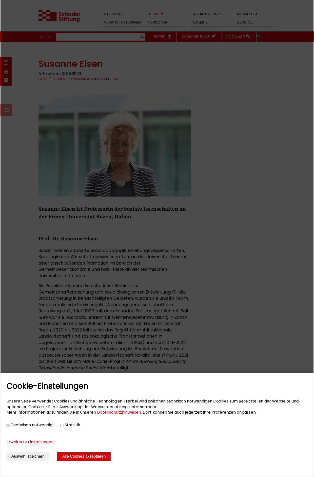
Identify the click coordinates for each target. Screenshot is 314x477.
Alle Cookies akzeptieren (84, 456)
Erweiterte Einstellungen (30, 442)
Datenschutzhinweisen (119, 412)
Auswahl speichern (27, 456)
